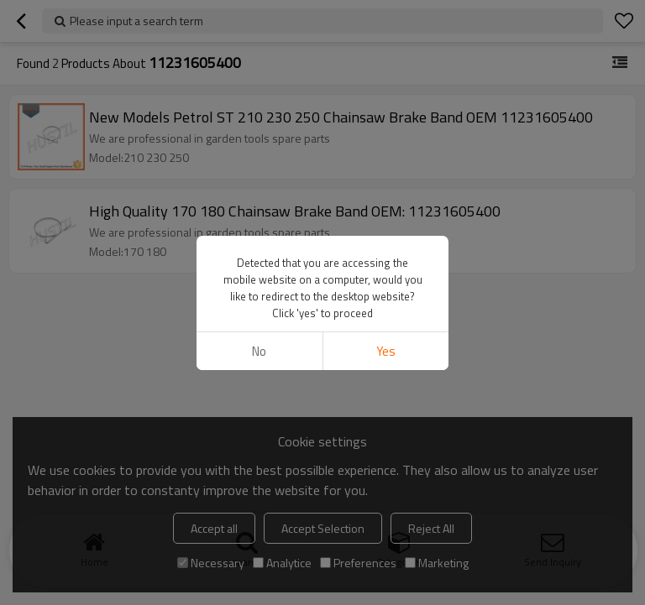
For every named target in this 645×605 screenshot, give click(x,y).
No (259, 351)
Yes (386, 351)
